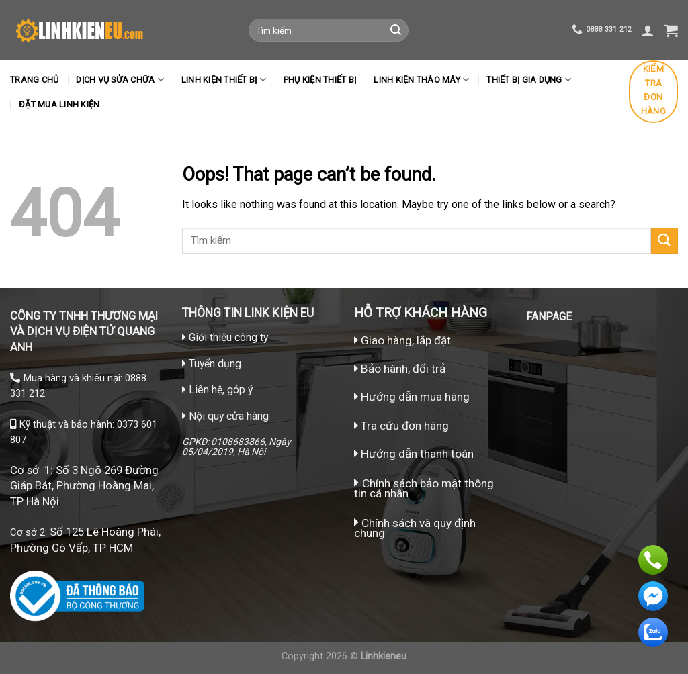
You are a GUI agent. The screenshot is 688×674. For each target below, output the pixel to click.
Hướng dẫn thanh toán (414, 454)
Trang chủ (34, 80)
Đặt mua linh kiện (59, 104)
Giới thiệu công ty (228, 337)
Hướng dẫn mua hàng (414, 396)
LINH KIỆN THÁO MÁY (421, 79)
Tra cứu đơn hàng (401, 425)
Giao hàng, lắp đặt (402, 340)
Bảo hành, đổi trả (403, 368)
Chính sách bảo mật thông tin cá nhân (424, 488)
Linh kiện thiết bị (223, 79)
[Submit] (395, 30)
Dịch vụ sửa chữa (120, 79)
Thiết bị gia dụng (528, 79)
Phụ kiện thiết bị (320, 80)
